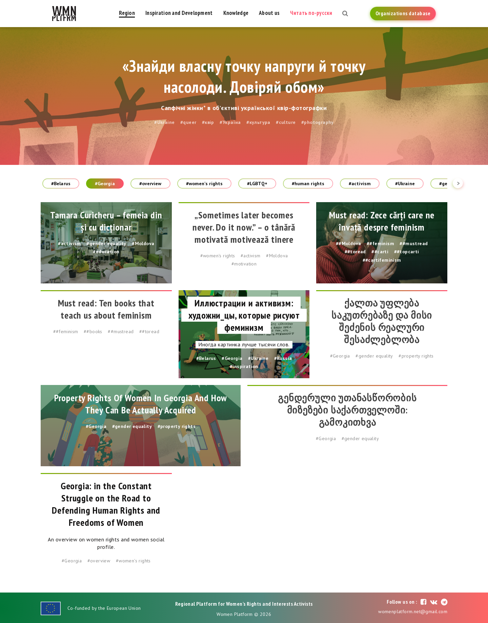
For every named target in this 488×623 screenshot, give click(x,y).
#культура (258, 122)
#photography (317, 122)
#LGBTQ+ (257, 183)
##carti (379, 252)
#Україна (230, 122)
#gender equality (106, 243)
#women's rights (204, 183)
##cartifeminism (382, 260)
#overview (150, 183)
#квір (208, 122)
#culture (286, 122)
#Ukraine (164, 122)
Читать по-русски (311, 13)
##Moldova (348, 243)
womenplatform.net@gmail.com (412, 611)
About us (269, 13)
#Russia (283, 358)
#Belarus (60, 183)
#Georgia (105, 183)
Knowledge (236, 13)
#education (106, 252)
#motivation (244, 264)
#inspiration (244, 366)
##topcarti (406, 252)
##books (93, 331)
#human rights (308, 183)
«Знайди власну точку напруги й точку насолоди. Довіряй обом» (244, 76)
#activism (360, 183)
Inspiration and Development (179, 13)
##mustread (414, 243)
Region (127, 13)
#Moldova (143, 243)
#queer (188, 122)
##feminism (380, 243)
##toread (355, 252)
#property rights (416, 356)
